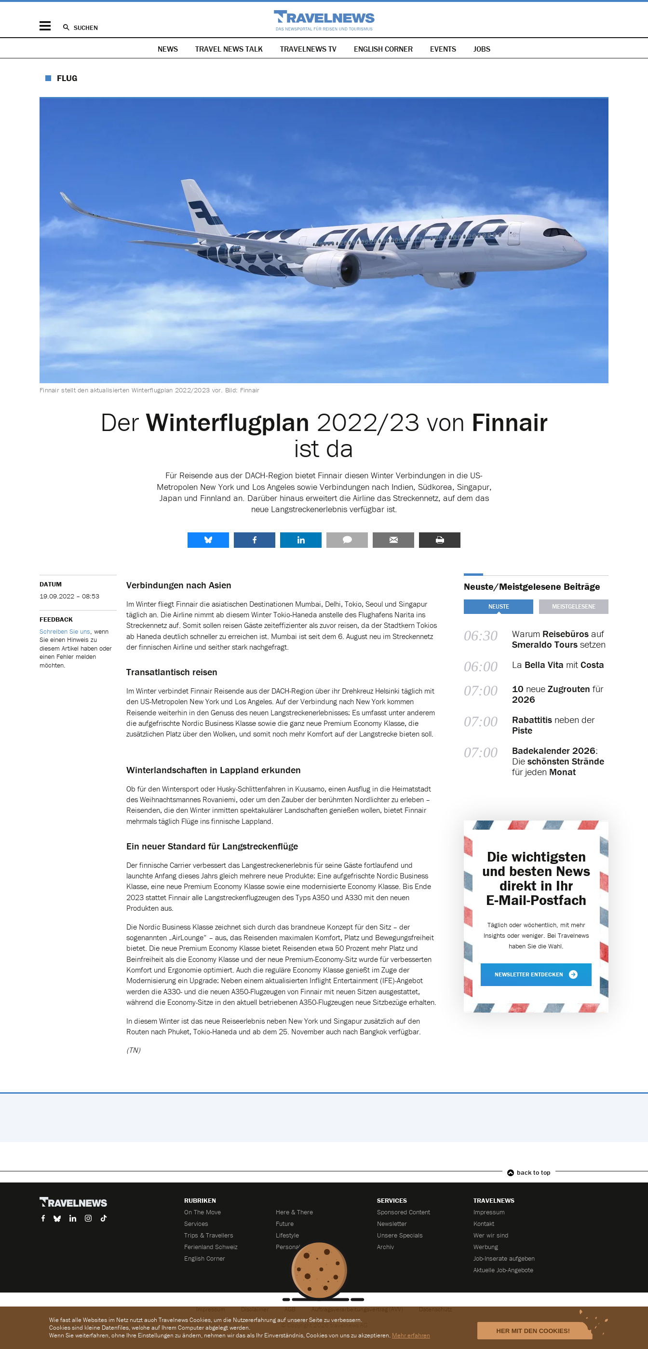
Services (196, 1223)
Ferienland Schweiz (211, 1246)
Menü (45, 25)
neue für (557, 694)
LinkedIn (301, 540)
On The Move (202, 1212)
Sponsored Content (403, 1212)
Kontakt (483, 1223)
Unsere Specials (400, 1235)
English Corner (383, 49)
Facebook (254, 540)
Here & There (294, 1212)
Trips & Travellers (208, 1235)
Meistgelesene (573, 606)
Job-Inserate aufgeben (504, 1258)
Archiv (385, 1246)
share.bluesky (208, 540)
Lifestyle (287, 1235)
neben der (553, 725)
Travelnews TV (308, 49)
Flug (67, 77)
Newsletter (392, 1223)
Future (285, 1223)
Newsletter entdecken (536, 974)
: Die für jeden (558, 761)
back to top (534, 1172)
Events (443, 49)
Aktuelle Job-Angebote (503, 1270)
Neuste (498, 606)
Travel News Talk (229, 49)
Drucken (439, 540)
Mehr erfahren (411, 1335)
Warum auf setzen (559, 639)
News (168, 49)
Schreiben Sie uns (65, 631)
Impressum (489, 1212)
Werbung (485, 1246)
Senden (393, 540)
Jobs (481, 49)
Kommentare (347, 540)
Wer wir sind (490, 1235)
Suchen (86, 27)
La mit (558, 664)
